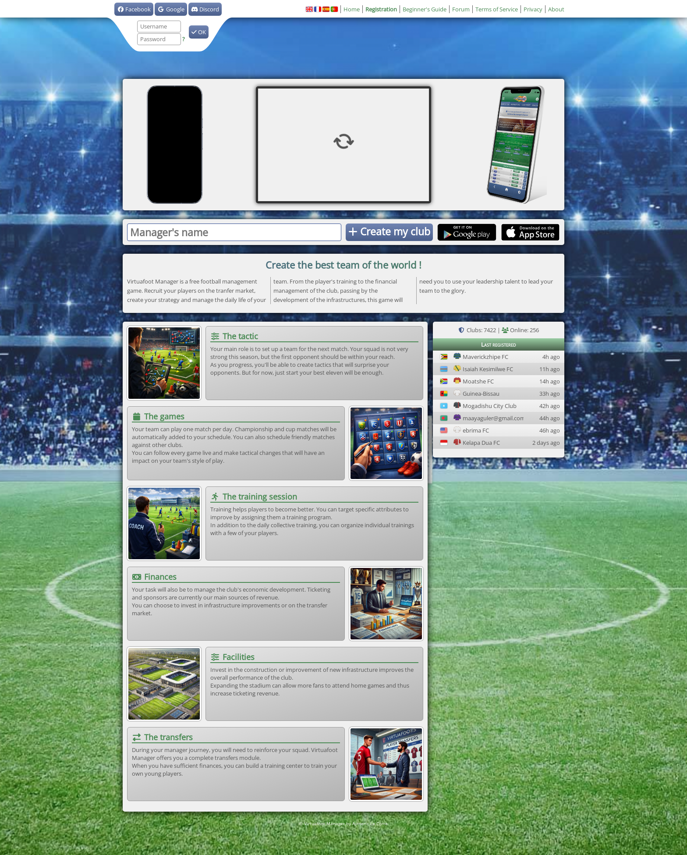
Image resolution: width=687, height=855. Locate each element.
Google (170, 9)
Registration (381, 9)
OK (198, 32)
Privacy (533, 9)
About (556, 9)
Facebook (134, 9)
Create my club (389, 231)
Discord (205, 9)
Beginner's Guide (424, 9)
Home (352, 9)
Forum (461, 9)
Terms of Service (496, 9)
